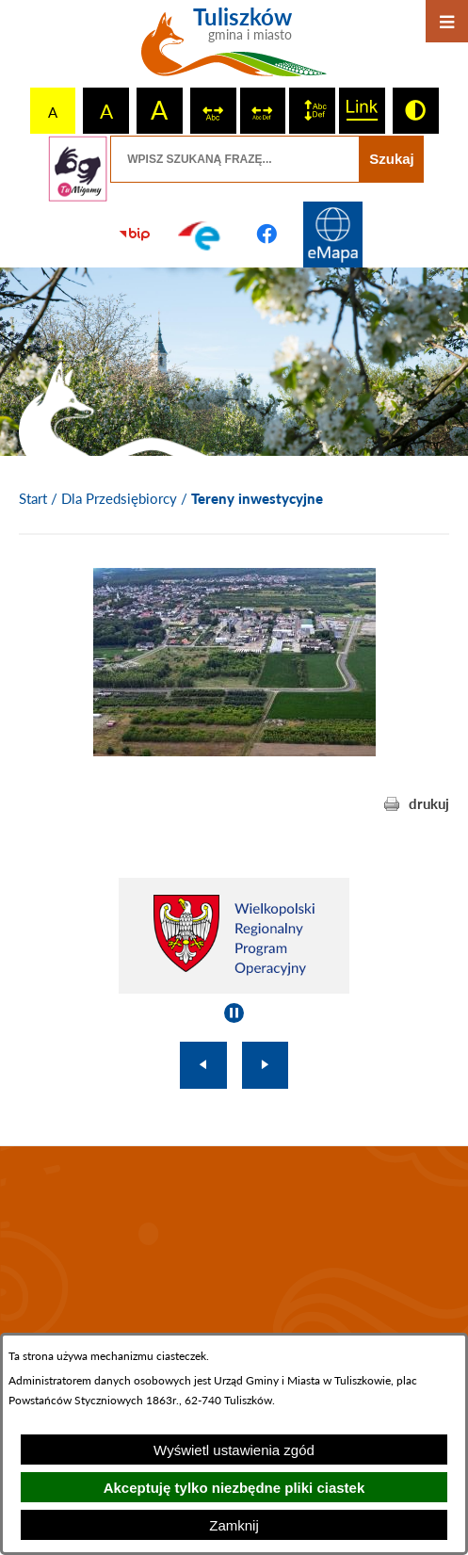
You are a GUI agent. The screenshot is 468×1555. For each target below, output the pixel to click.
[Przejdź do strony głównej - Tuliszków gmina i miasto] (234, 49)
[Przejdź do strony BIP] (135, 234)
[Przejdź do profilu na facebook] (267, 234)
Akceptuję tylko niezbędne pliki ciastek (234, 1488)
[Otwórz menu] (447, 21)
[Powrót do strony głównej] (33, 499)
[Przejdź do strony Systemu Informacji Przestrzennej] (333, 234)
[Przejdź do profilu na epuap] (201, 234)
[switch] (213, 111)
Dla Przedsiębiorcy (119, 498)
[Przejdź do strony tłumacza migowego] (77, 169)
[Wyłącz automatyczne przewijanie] (234, 1013)
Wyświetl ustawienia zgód (234, 1450)
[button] (234, 750)
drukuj (429, 803)
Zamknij (234, 1525)
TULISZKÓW (234, 1273)
